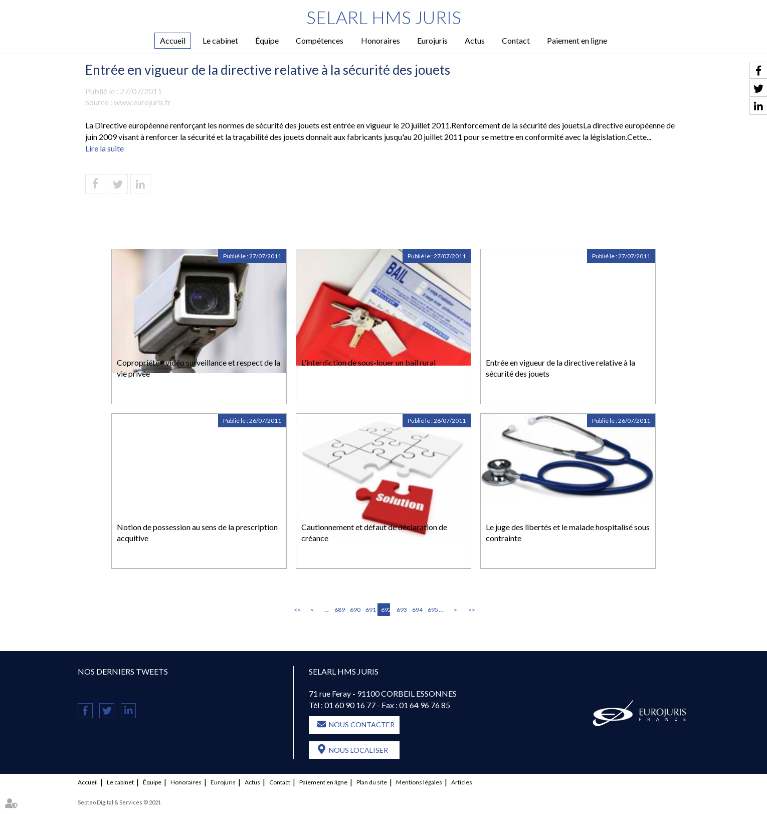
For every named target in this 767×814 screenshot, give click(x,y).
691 (369, 609)
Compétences (319, 40)
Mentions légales (419, 782)
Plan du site (371, 782)
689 (338, 609)
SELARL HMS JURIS (383, 18)
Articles (461, 782)
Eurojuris (432, 40)
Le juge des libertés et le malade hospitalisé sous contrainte (568, 532)
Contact (516, 40)
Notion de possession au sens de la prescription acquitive (197, 532)
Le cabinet (220, 40)
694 (416, 609)
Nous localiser (358, 750)
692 (385, 609)
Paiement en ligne (577, 40)
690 (354, 609)
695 (432, 609)
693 (401, 609)
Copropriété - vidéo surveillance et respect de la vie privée (198, 368)
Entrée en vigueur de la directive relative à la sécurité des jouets (560, 368)
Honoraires (380, 40)
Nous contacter (362, 724)
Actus (475, 40)
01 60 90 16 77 (349, 705)
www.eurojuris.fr (142, 102)
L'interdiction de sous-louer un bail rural (368, 362)
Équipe (267, 40)
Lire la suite (104, 148)
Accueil (172, 40)
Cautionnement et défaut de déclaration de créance (374, 532)
